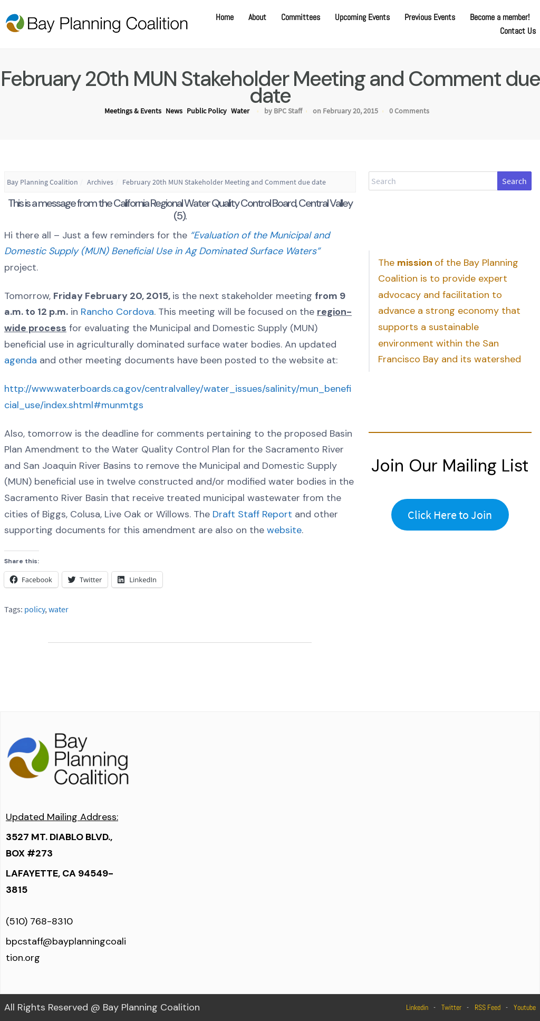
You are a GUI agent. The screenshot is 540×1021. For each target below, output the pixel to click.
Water (240, 110)
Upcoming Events (362, 17)
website (284, 530)
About (257, 17)
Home (225, 17)
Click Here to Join (450, 514)
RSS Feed (487, 1007)
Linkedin (417, 1007)
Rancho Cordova (117, 311)
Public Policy (207, 110)
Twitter (451, 1007)
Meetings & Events (132, 110)
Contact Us (518, 30)
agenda (20, 360)
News (174, 110)
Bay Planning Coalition (42, 182)
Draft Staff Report (252, 514)
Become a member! (499, 17)
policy (34, 609)
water (59, 609)
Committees (300, 17)
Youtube (525, 1007)
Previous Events (429, 17)
